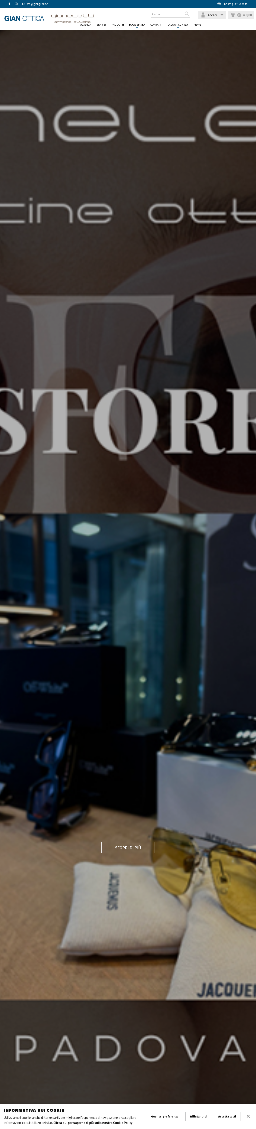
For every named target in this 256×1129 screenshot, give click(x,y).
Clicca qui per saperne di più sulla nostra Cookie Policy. (93, 1122)
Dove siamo (137, 24)
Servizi (101, 24)
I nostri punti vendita (232, 4)
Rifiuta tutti (198, 1116)
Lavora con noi (178, 24)
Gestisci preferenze (164, 1116)
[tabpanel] (128, 578)
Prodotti (117, 24)
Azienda (85, 24)
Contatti (156, 24)
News (197, 24)
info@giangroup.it (37, 4)
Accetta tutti (227, 1116)
